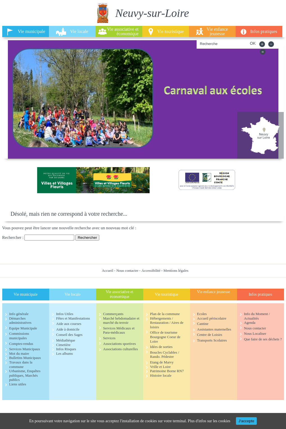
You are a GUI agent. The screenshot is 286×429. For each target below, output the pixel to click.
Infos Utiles (64, 314)
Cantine (202, 324)
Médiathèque (65, 340)
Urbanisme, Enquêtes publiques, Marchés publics (24, 375)
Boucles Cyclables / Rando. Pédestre (164, 354)
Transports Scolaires (212, 340)
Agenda (249, 322)
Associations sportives (119, 344)
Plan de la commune (165, 314)
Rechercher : (13, 237)
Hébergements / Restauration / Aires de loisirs (167, 322)
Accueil (107, 270)
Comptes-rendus (21, 344)
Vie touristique (170, 31)
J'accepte (246, 421)
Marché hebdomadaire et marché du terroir (121, 320)
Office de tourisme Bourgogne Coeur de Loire (165, 336)
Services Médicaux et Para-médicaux (119, 330)
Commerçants (113, 314)
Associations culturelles (120, 349)
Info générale (19, 314)
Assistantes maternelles (214, 329)
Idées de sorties (161, 347)
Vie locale (79, 31)
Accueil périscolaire (211, 318)
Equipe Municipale (23, 328)
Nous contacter (127, 270)
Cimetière (63, 345)
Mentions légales (175, 270)
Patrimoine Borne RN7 (167, 371)
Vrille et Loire (160, 367)
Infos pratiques (263, 31)
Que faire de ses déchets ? (263, 339)
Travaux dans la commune (21, 364)
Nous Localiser (255, 333)
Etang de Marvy (162, 362)
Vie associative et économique (123, 31)
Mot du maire (19, 353)
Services (109, 338)
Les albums (64, 353)
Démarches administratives (20, 320)
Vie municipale (31, 31)
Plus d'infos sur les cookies (209, 421)
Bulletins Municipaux (25, 358)
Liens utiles (17, 384)
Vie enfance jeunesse (217, 31)
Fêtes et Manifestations (73, 318)
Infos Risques (66, 349)
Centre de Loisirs (209, 335)
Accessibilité (150, 270)
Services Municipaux (24, 349)
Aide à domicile (68, 329)
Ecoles (202, 314)
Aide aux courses (69, 324)
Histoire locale (161, 375)
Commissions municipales (19, 335)
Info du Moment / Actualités (257, 316)
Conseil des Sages (69, 335)
